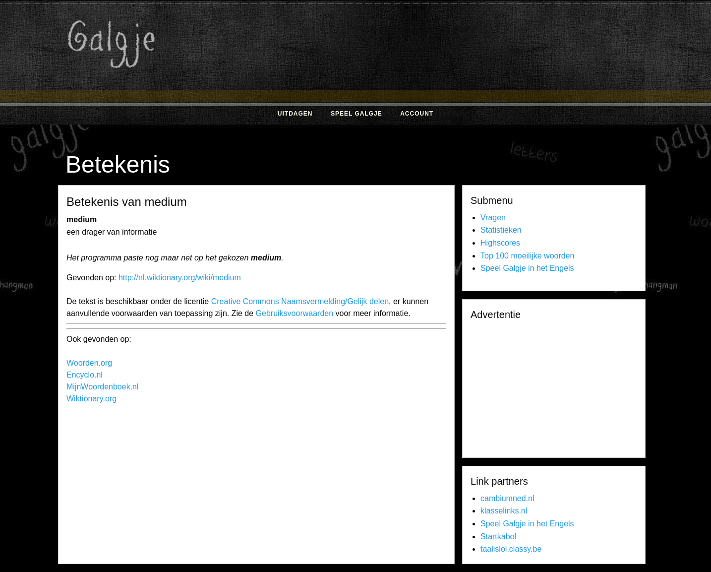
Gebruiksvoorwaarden (295, 313)
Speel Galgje (356, 113)
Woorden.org (89, 363)
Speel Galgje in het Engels (527, 268)
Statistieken (501, 230)
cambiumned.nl (507, 498)
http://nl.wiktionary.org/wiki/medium (179, 277)
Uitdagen (295, 113)
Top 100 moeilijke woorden (527, 256)
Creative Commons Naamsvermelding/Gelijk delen (300, 301)
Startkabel (498, 536)
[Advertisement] (462, 78)
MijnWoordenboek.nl (102, 386)
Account (416, 113)
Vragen (493, 217)
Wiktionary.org (91, 398)
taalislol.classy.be (510, 549)
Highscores (500, 243)
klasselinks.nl (503, 511)
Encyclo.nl (84, 375)
